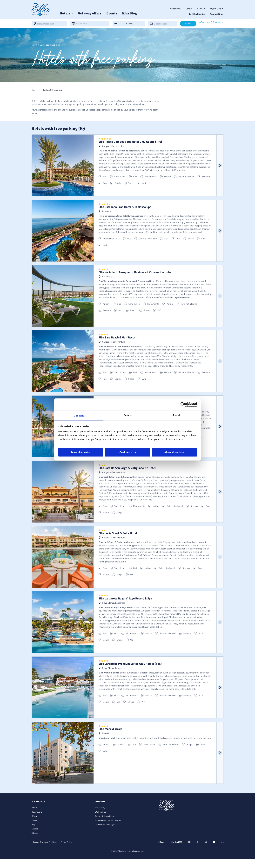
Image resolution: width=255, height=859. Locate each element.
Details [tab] (127, 415)
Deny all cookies (80, 452)
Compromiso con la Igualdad (106, 824)
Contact (189, 8)
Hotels (34, 807)
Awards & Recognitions (104, 816)
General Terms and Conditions (45, 842)
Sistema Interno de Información (108, 820)
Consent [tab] (79, 415)
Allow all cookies (174, 452)
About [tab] (176, 415)
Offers (34, 816)
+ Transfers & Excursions (211, 22)
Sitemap (35, 832)
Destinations (37, 811)
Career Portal (175, 8)
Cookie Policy (66, 842)
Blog (33, 824)
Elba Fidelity (100, 807)
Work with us (100, 811)
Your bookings (216, 14)
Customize (127, 452)
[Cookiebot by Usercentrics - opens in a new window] (183, 404)
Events (34, 820)
